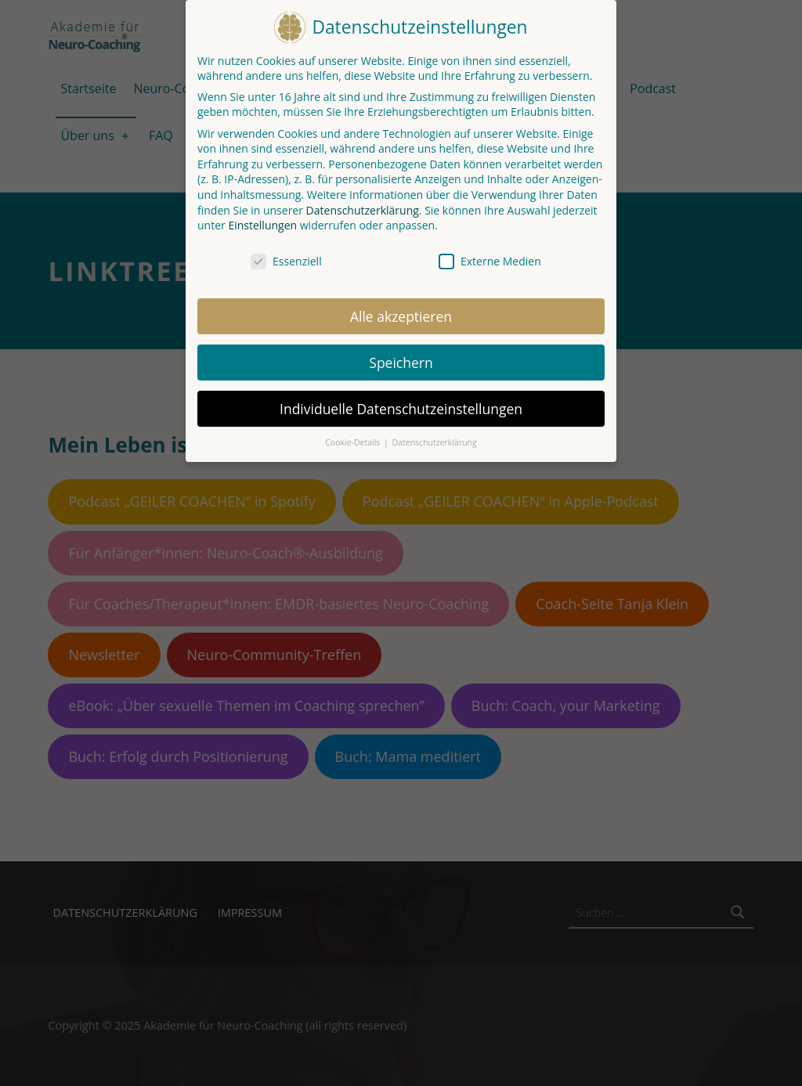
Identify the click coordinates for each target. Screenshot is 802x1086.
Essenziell (286, 256)
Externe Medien (490, 256)
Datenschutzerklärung (362, 204)
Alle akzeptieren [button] (401, 310)
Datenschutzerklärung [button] (434, 437)
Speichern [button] (400, 357)
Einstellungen (262, 220)
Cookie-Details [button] (353, 437)
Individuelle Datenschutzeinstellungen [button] (401, 403)
